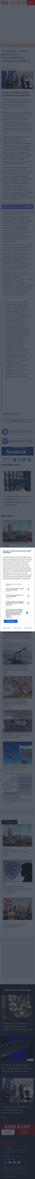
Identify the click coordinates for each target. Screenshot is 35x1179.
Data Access (17, 628)
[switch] (27, 589)
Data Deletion (7, 628)
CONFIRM (10, 621)
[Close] (31, 551)
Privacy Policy (28, 628)
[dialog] (17, 589)
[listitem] (17, 584)
